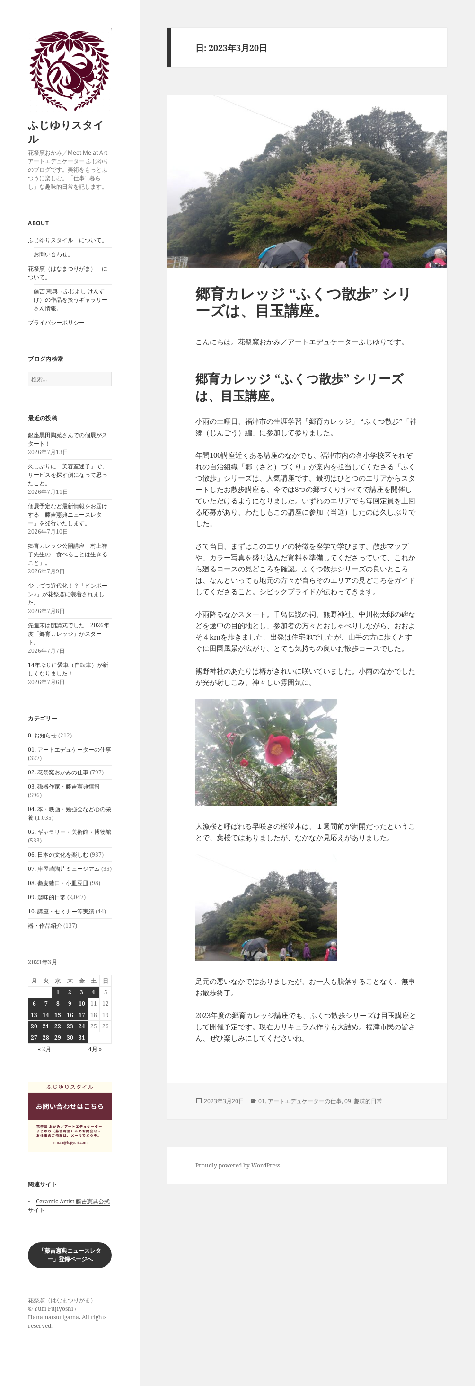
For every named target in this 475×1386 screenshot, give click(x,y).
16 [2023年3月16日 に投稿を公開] (70, 1015)
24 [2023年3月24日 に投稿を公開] (82, 1026)
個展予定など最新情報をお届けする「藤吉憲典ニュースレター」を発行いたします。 (67, 514)
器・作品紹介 (45, 925)
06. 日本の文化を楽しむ (58, 855)
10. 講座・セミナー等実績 (61, 911)
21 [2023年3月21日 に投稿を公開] (46, 1026)
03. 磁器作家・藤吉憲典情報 (64, 786)
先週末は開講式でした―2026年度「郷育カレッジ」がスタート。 (68, 633)
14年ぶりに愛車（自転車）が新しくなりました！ (68, 669)
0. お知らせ (42, 735)
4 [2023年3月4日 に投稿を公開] (93, 992)
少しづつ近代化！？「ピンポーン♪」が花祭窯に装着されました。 (67, 593)
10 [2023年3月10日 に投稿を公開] (82, 1004)
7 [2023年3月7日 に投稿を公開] (46, 1004)
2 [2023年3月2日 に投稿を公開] (69, 992)
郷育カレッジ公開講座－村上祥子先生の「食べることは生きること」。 (67, 554)
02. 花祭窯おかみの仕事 (58, 772)
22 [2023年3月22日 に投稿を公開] (57, 1026)
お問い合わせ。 (53, 254)
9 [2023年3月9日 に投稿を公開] (69, 1004)
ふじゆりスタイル (66, 131)
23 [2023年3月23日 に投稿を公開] (70, 1026)
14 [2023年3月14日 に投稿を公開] (46, 1015)
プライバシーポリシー (56, 322)
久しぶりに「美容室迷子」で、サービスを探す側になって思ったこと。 (67, 474)
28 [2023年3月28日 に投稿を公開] (46, 1038)
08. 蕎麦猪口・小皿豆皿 (58, 883)
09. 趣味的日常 (47, 897)
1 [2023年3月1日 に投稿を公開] (58, 992)
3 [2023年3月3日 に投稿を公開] (81, 992)
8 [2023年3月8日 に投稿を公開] (58, 1004)
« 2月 (44, 1049)
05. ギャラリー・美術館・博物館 (69, 832)
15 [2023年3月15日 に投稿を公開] (57, 1015)
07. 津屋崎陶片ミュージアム (64, 869)
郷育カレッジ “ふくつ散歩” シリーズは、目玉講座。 (303, 301)
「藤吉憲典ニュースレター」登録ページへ (70, 1254)
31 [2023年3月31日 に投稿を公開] (82, 1038)
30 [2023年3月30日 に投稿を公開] (70, 1038)
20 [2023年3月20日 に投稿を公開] (34, 1026)
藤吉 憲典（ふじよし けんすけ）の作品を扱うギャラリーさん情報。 (70, 299)
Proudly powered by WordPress (237, 1165)
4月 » (95, 1049)
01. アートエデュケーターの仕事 (69, 750)
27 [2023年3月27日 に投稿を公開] (34, 1038)
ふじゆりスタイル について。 (67, 240)
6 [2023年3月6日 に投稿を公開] (34, 1004)
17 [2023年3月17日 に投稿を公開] (82, 1015)
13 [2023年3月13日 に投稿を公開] (34, 1015)
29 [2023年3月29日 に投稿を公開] (57, 1038)
